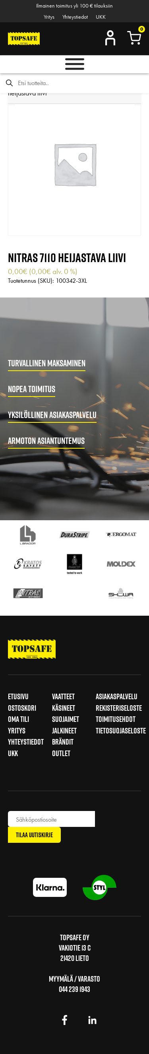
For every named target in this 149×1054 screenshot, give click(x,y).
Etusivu (18, 696)
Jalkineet (64, 730)
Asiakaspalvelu (116, 696)
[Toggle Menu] (74, 64)
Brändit (63, 742)
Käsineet (63, 708)
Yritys (49, 16)
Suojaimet (65, 719)
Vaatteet (63, 696)
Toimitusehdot (115, 719)
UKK (101, 16)
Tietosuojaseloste (121, 730)
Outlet (61, 753)
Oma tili (18, 719)
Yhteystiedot (75, 16)
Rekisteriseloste (119, 708)
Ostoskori (22, 708)
